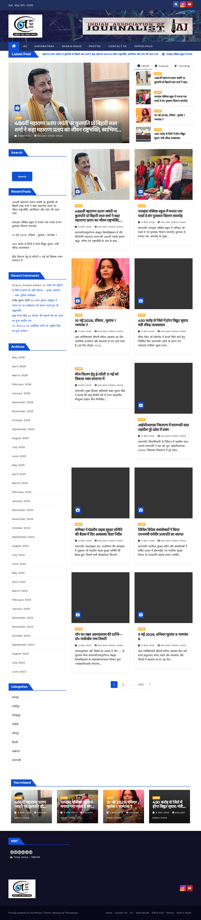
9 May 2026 (25, 136)
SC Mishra (18, 325)
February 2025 (21, 492)
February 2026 (21, 384)
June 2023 (19, 671)
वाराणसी (18, 118)
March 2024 (20, 590)
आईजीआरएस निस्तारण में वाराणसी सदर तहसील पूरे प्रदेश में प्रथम (163, 427)
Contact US (117, 46)
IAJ (25, 46)
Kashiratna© (44, 46)
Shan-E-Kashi (71, 46)
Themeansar (71, 913)
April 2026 (19, 366)
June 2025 (19, 456)
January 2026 (21, 393)
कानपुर (15, 697)
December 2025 (22, 402)
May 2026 (18, 357)
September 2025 (23, 429)
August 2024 (20, 545)
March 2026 (20, 375)
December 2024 (22, 510)
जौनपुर (15, 733)
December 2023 (22, 617)
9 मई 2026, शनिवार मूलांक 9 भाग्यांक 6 (163, 636)
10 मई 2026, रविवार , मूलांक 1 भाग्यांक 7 (34, 235)
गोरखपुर (16, 715)
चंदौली (15, 724)
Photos (95, 46)
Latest (143, 65)
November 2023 (22, 626)
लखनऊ (16, 751)
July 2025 (18, 447)
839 (141, 684)
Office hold (143, 46)
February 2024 (21, 599)
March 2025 (20, 483)
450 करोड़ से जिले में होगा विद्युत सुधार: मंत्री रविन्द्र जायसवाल (163, 322)
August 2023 (20, 653)
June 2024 (19, 563)
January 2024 (21, 608)
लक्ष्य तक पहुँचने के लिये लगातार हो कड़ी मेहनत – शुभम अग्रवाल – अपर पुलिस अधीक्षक (37, 290)
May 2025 (18, 465)
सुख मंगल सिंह (19, 315)
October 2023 (21, 635)
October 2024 (21, 528)
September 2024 (23, 537)
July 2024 (18, 554)
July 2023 (18, 662)
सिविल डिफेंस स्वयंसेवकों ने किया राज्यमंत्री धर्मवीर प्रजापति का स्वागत (160, 532)
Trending (182, 66)
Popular (162, 66)
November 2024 (22, 519)
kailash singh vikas (48, 136)
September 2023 (23, 644)
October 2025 (21, 420)
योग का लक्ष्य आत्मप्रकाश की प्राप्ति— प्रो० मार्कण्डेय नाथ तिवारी (99, 636)
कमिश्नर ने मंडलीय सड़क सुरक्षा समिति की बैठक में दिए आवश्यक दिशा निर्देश (98, 532)
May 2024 (18, 572)
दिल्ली (15, 742)
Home (109, 913)
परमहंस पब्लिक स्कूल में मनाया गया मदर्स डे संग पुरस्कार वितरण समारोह (160, 213)
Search (16, 152)
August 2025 (20, 438)
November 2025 (22, 411)
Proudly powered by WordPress (25, 913)
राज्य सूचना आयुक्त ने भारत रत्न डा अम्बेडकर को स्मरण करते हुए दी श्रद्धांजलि (35, 305)
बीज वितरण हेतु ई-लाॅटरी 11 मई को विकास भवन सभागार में (96, 376)
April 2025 (19, 474)
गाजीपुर (16, 706)
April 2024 (19, 581)
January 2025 (21, 501)
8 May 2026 (148, 331)
